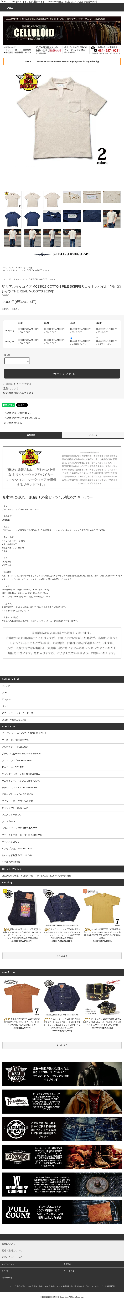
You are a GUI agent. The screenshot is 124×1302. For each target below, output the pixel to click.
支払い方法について (24, 1286)
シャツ (12, 268)
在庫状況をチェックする (17, 384)
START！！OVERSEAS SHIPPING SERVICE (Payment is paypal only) (62, 61)
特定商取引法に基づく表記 (18, 393)
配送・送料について (41, 1286)
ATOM (112, 1286)
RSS (107, 1286)
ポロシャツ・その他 (24, 268)
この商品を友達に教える (16, 413)
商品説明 (31, 435)
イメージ (93, 435)
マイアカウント (8, 1264)
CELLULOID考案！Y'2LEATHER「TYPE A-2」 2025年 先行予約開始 (36, 875)
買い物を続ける (11, 423)
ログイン (5, 1271)
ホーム (5, 268)
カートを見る (69, 1271)
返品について (11, 388)
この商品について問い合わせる (20, 418)
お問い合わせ (7, 1278)
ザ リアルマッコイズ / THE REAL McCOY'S (26, 270)
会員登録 (67, 1264)
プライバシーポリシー (93, 1286)
